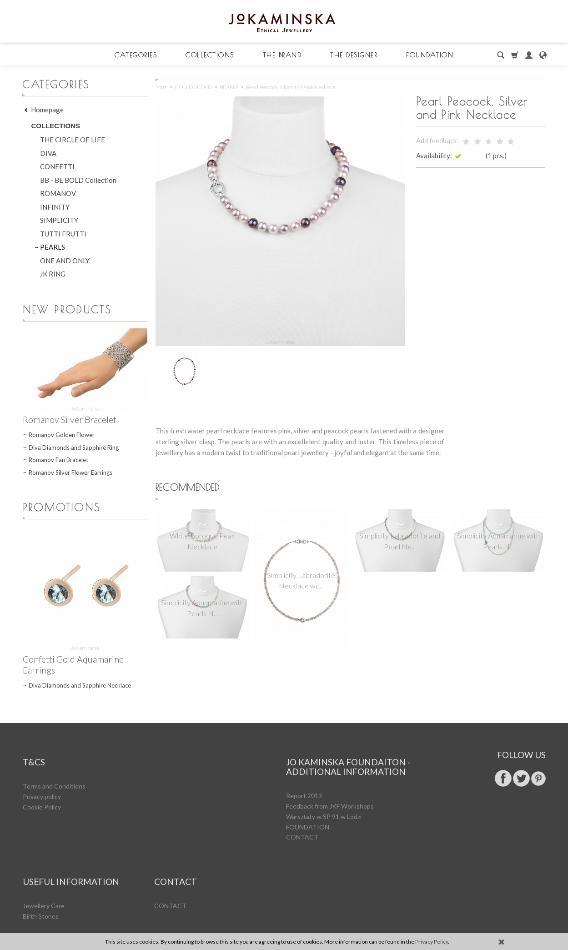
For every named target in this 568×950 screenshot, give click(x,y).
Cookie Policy (42, 794)
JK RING (52, 274)
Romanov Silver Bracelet (69, 419)
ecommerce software (509, 917)
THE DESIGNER (353, 55)
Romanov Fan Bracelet (58, 459)
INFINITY (55, 207)
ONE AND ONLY (65, 260)
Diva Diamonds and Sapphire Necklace (80, 685)
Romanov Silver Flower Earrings (70, 472)
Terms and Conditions (54, 773)
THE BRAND (282, 55)
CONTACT (302, 824)
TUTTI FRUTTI (63, 234)
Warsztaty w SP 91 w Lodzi (324, 804)
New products (67, 309)
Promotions (62, 507)
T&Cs (34, 755)
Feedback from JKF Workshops (330, 793)
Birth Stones (41, 891)
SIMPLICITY (59, 220)
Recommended (195, 488)
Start (161, 87)
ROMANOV (58, 193)
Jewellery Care (44, 880)
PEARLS (52, 247)
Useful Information (71, 862)
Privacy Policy (431, 941)
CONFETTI (57, 166)
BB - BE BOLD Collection (78, 180)
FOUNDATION (429, 55)
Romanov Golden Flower (62, 434)
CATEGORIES (136, 55)
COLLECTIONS (210, 55)
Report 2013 (304, 783)
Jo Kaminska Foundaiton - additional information (348, 759)
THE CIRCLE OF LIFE (72, 140)
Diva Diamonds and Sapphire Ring (74, 447)
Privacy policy (42, 784)
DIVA (48, 153)
